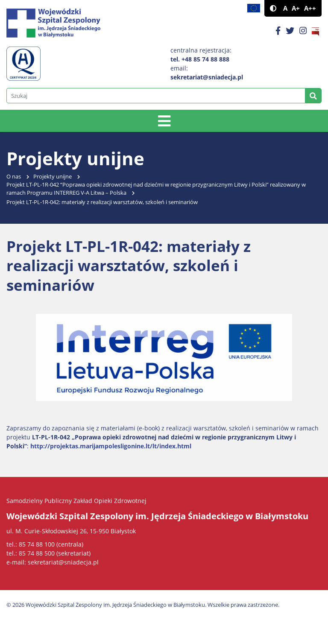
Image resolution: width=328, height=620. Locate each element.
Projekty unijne (52, 176)
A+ (296, 8)
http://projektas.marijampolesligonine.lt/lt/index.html (110, 446)
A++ (310, 8)
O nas (13, 176)
